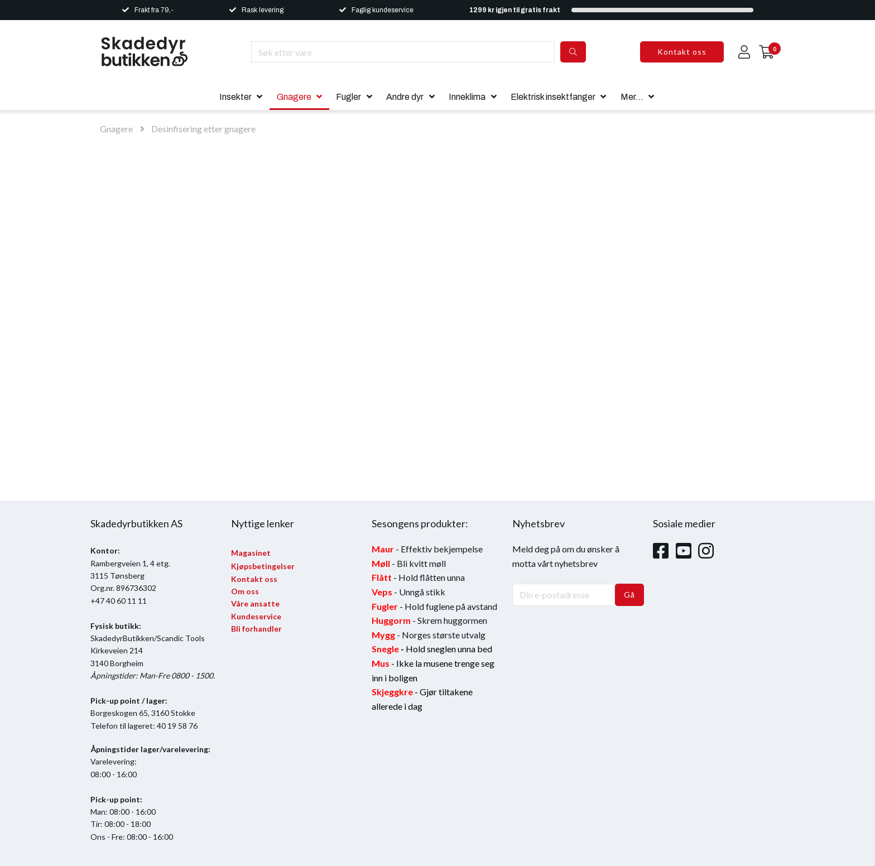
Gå (629, 594)
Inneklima (467, 97)
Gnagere (294, 97)
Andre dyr (405, 97)
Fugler (348, 97)
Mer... (632, 97)
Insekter (235, 97)
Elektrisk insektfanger (553, 97)
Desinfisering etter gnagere (203, 128)
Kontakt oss (681, 51)
